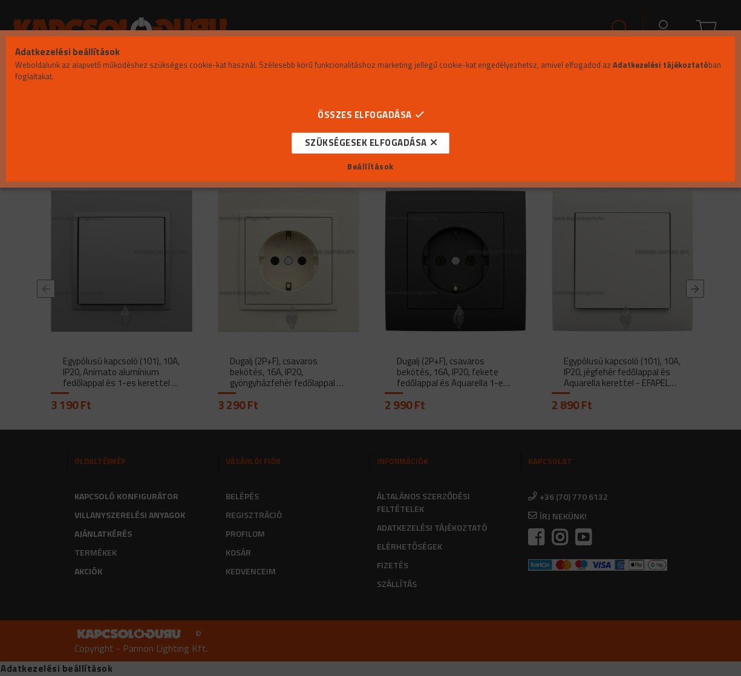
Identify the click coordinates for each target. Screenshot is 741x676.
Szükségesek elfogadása (366, 142)
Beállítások (370, 166)
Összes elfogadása (365, 115)
